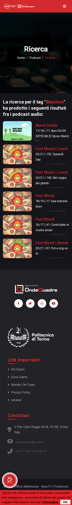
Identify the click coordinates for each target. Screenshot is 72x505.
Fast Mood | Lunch (52, 148)
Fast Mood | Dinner (52, 243)
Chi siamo (16, 369)
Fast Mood (45, 195)
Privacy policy (19, 392)
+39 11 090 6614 (26, 451)
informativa (50, 502)
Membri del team (21, 385)
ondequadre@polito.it (26, 441)
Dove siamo (17, 377)
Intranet (14, 400)
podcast (35, 58)
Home (21, 58)
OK (65, 502)
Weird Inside (46, 125)
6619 (43, 451)
